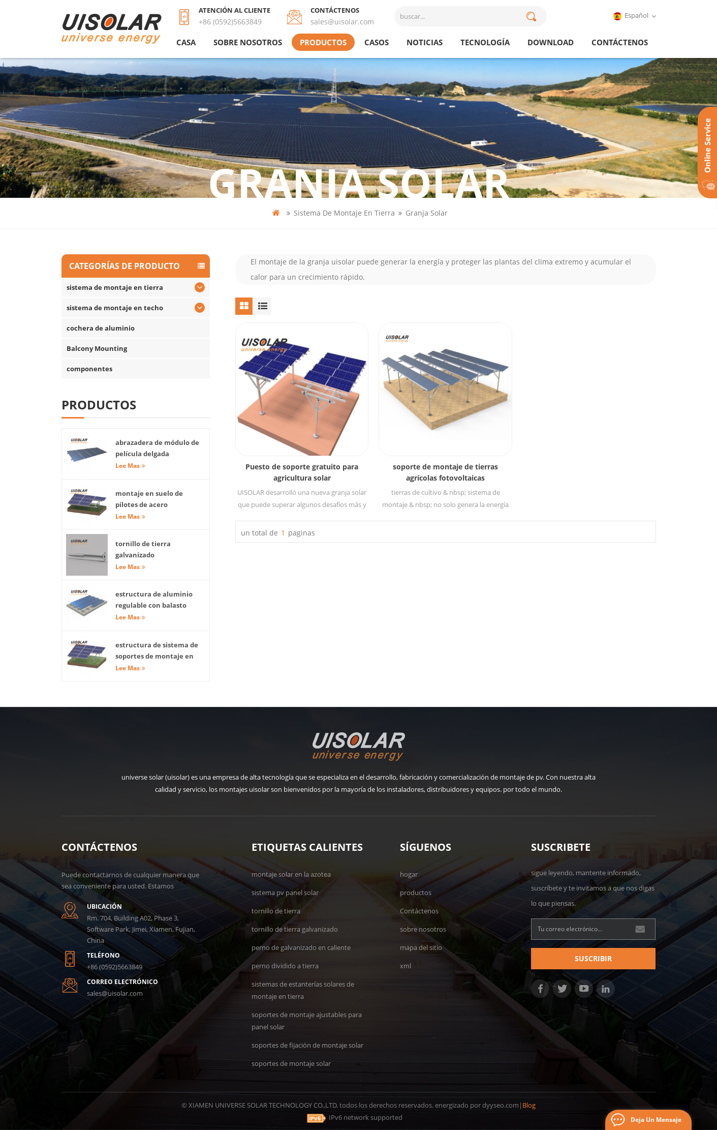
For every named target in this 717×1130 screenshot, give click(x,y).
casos (376, 42)
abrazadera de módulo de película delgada (157, 448)
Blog (529, 1105)
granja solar (427, 213)
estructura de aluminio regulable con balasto (154, 599)
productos (323, 42)
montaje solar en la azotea (291, 874)
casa (186, 42)
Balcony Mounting (97, 348)
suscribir (593, 958)
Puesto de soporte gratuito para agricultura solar (301, 472)
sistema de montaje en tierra (344, 213)
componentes (89, 368)
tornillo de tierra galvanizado (143, 549)
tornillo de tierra (276, 910)
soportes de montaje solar (291, 1063)
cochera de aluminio (101, 328)
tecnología (485, 42)
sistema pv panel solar (285, 892)
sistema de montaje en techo (115, 307)
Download (550, 42)
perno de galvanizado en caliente (301, 947)
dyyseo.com (500, 1105)
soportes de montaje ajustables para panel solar (307, 1020)
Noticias (425, 42)
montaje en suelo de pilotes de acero (149, 499)
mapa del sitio (421, 947)
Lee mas (130, 465)
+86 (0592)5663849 (230, 21)
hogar (409, 874)
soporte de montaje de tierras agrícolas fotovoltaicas (445, 472)
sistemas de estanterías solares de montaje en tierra (303, 990)
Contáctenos (619, 42)
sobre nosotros (247, 42)
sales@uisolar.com (342, 21)
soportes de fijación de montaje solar (307, 1045)
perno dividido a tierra (285, 965)
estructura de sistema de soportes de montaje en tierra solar (156, 651)
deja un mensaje (656, 1119)
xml (405, 965)
